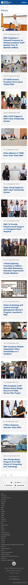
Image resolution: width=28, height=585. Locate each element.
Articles (3, 538)
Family (2, 513)
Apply (2, 507)
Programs (3, 501)
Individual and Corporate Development (10, 556)
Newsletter (3, 536)
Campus (3, 503)
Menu (24, 2)
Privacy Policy (16, 582)
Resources (3, 519)
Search (2, 517)
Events (2, 530)
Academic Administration (6, 552)
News (2, 6)
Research (3, 546)
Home (2, 493)
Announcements (4, 525)
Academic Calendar (5, 548)
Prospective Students (6, 497)
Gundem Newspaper (6, 534)
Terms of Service (23, 582)
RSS (2, 523)
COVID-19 (3, 521)
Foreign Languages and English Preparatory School (12, 544)
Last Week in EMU (5, 532)
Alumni (2, 515)
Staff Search (4, 558)
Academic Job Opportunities (7, 560)
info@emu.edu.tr (15, 579)
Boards (2, 550)
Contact (3, 505)
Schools (3, 542)
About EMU (3, 495)
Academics (3, 499)
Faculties (3, 540)
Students (3, 511)
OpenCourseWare (5, 554)
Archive (3, 529)
